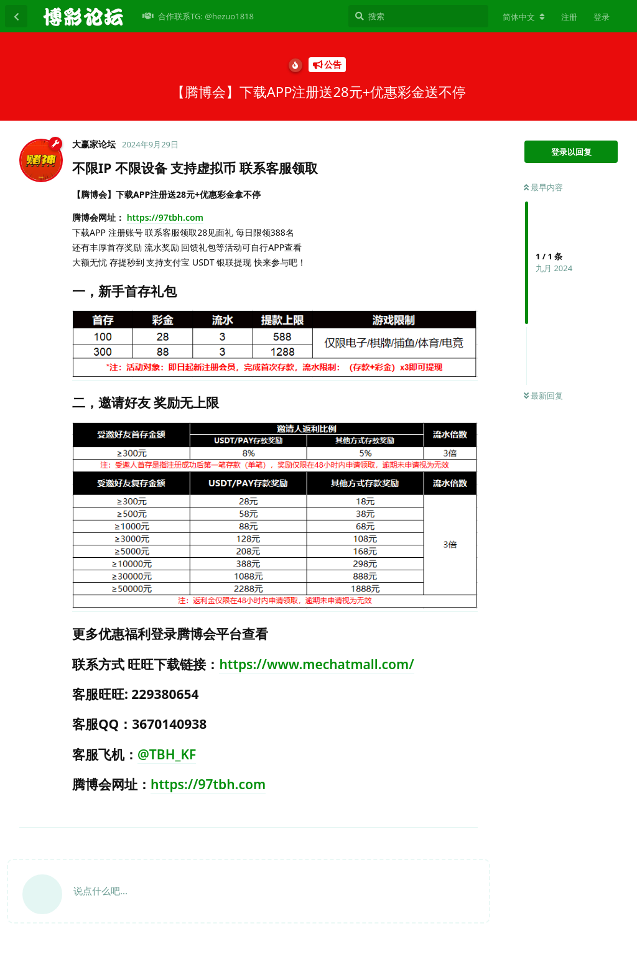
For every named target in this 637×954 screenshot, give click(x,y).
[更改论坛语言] (524, 17)
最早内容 (543, 187)
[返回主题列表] (16, 16)
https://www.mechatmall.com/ (316, 664)
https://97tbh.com (165, 217)
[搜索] (418, 16)
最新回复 (543, 395)
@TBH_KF (166, 754)
